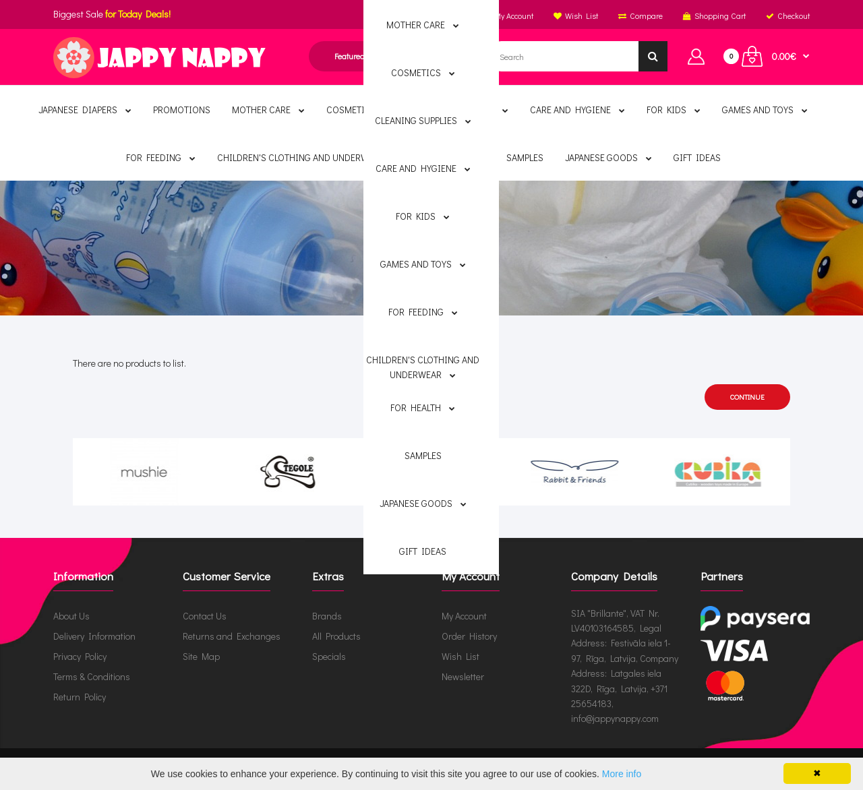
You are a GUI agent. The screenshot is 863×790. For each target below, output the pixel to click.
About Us (71, 615)
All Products (336, 636)
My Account (464, 615)
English (380, 15)
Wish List (460, 656)
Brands (411, 265)
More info (621, 773)
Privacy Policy (80, 656)
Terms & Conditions (91, 676)
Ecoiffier (469, 265)
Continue (747, 397)
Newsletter (463, 676)
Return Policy (79, 696)
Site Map (201, 656)
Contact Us (205, 615)
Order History (469, 636)
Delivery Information (94, 636)
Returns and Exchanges (231, 636)
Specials (329, 656)
